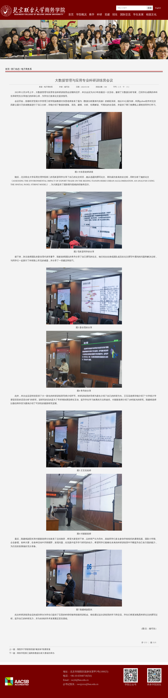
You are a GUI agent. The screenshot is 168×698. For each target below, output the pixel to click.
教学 (91, 14)
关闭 (154, 643)
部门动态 (15, 69)
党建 (107, 14)
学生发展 (138, 14)
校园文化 (151, 14)
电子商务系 (26, 69)
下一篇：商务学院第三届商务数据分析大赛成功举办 (31, 653)
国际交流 (125, 14)
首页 (71, 14)
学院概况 (81, 14)
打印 (145, 643)
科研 (99, 14)
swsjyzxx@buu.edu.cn (87, 684)
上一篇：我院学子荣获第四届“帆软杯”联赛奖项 (29, 649)
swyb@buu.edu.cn (80, 680)
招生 (115, 14)
